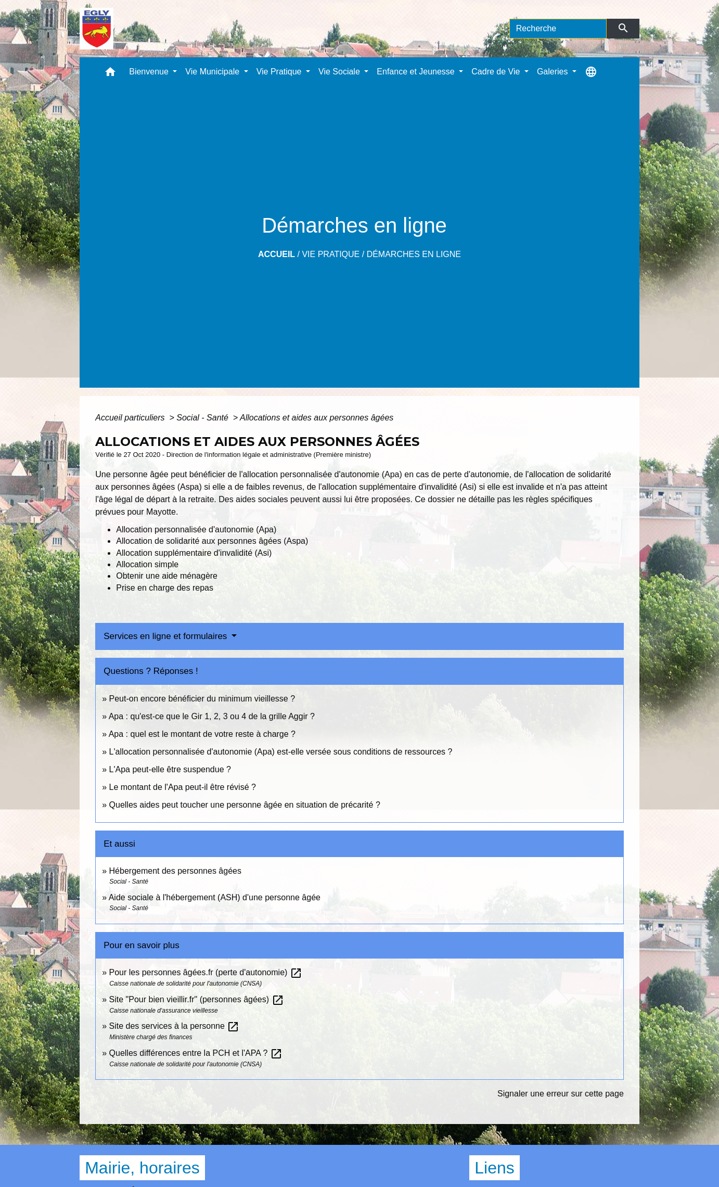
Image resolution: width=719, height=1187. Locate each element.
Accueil (276, 254)
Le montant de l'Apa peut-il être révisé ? (182, 787)
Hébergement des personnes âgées (175, 870)
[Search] (558, 29)
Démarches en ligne (414, 254)
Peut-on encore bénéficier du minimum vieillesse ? (202, 698)
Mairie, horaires (142, 1167)
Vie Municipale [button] (213, 71)
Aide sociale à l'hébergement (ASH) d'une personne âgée (214, 897)
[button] (110, 74)
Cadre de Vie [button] (496, 71)
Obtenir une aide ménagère (166, 575)
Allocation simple (147, 564)
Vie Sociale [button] (340, 71)
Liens (494, 1167)
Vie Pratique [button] (280, 71)
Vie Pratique (330, 254)
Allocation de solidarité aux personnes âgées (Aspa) (212, 541)
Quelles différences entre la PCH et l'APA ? (196, 1053)
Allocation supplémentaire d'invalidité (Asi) (194, 552)
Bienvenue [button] (150, 71)
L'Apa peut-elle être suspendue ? (170, 769)
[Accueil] (96, 28)
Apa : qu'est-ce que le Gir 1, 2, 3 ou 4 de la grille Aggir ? (212, 716)
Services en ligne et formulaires (166, 636)
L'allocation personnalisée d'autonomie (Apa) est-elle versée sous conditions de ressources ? (281, 751)
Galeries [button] (553, 71)
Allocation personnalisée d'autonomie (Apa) (196, 529)
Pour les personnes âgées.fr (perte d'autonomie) (205, 972)
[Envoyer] (623, 29)
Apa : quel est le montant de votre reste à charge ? (202, 734)
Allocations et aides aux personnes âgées (316, 417)
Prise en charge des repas (164, 587)
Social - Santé (203, 417)
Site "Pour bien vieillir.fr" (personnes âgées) (196, 999)
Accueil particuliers (131, 417)
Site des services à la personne (174, 1026)
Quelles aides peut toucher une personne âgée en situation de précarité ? (244, 804)
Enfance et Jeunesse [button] (417, 71)
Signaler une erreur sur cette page (560, 1093)
